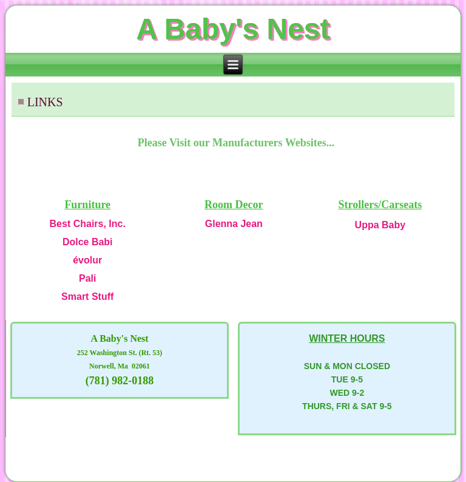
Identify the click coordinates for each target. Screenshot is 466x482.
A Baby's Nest (232, 29)
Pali (87, 278)
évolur (87, 260)
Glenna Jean (234, 224)
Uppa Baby (380, 225)
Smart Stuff (87, 296)
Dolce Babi (87, 242)
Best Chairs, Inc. (88, 224)
